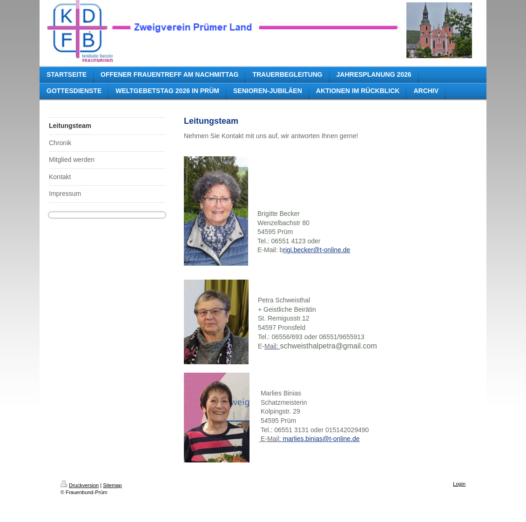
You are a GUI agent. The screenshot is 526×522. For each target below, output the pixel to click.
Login (459, 484)
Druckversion (80, 485)
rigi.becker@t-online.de (316, 250)
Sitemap (112, 485)
